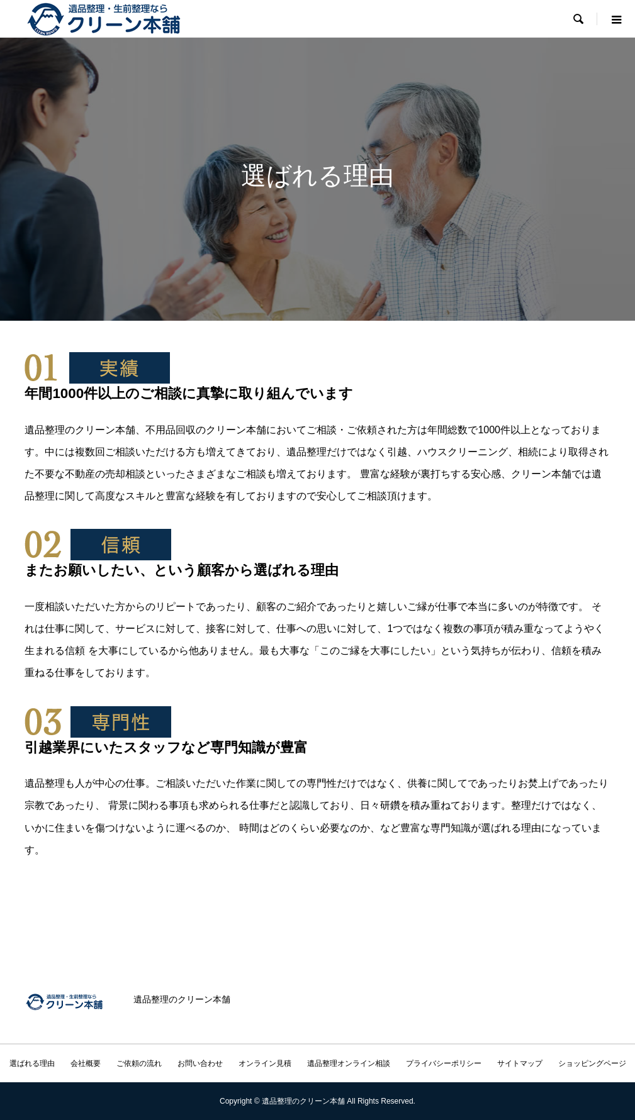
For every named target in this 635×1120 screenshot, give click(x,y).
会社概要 (85, 1063)
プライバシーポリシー (443, 1063)
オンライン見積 (265, 1063)
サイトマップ (519, 1063)
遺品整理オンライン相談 (348, 1063)
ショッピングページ (592, 1063)
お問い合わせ (200, 1063)
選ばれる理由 (32, 1063)
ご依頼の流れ (139, 1063)
